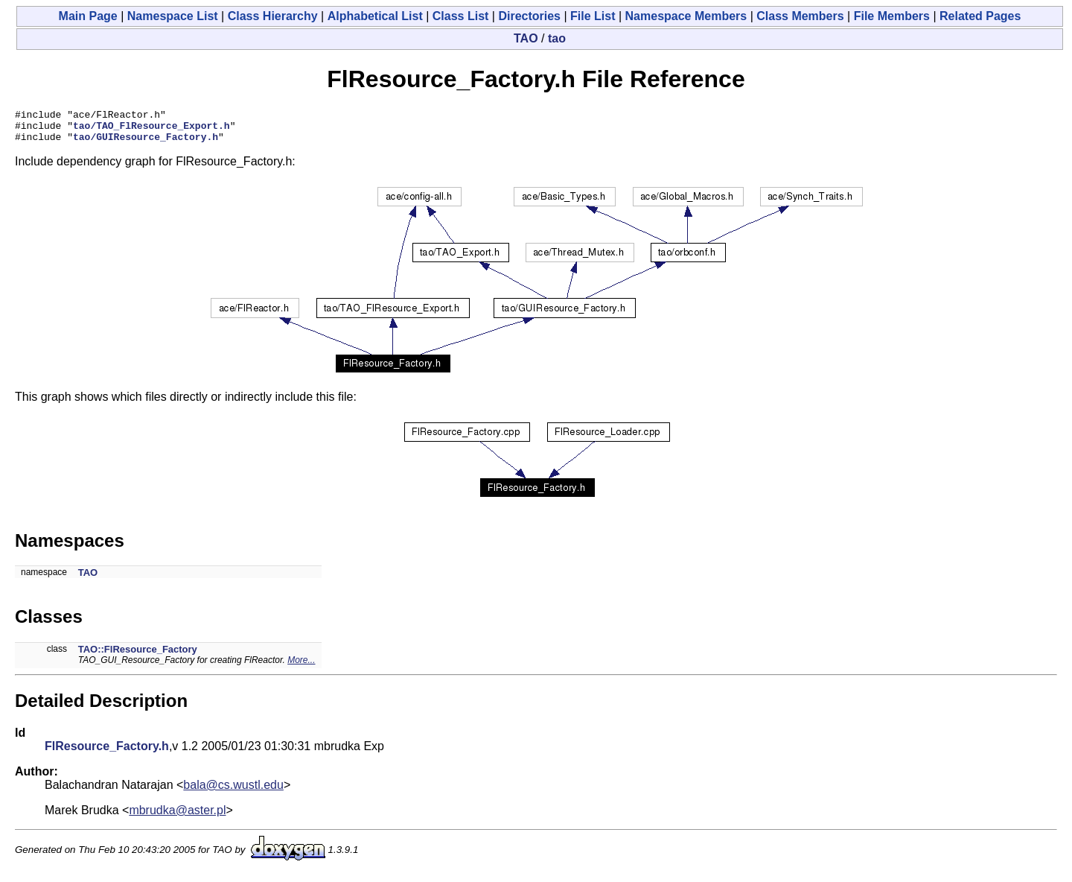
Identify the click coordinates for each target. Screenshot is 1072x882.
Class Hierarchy (273, 16)
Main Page (88, 16)
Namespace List (172, 16)
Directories (529, 16)
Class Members (799, 16)
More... (301, 667)
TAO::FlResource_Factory (137, 656)
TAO (526, 38)
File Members (892, 16)
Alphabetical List (375, 16)
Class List (461, 16)
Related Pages (980, 16)
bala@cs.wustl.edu (233, 791)
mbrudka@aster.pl (177, 816)
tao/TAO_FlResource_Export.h (151, 129)
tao (557, 38)
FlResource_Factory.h (107, 752)
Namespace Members (686, 16)
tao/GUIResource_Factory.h (145, 143)
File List (592, 16)
